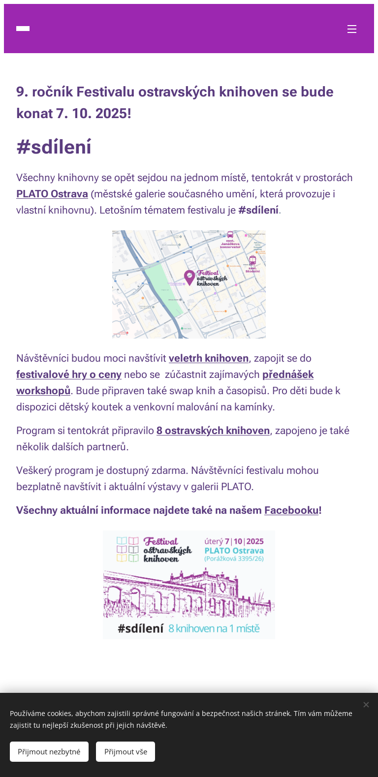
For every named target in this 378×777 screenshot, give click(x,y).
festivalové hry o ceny (69, 374)
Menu (351, 29)
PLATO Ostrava (52, 194)
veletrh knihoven (209, 358)
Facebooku (291, 510)
